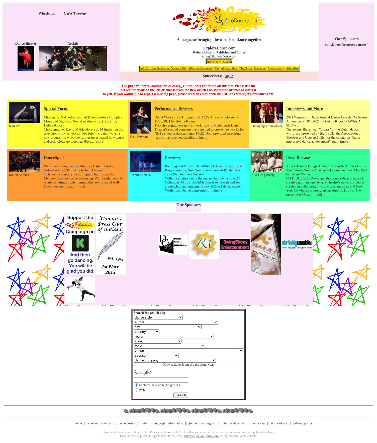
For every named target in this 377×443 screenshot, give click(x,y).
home (78, 423)
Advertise (292, 68)
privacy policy (303, 423)
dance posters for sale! (133, 423)
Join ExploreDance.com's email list (163, 68)
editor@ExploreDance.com (219, 56)
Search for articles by (149, 313)
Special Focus (56, 108)
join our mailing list (202, 423)
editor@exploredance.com (253, 94)
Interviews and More (304, 108)
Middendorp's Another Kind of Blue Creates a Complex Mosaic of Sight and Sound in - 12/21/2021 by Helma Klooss (83, 121)
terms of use (279, 423)
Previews (172, 157)
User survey (276, 68)
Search (227, 62)
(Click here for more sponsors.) (346, 44)
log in (229, 76)
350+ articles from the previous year (188, 364)
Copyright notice (226, 68)
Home (211, 62)
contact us (258, 423)
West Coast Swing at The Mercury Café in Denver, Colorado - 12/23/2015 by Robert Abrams (79, 168)
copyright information (168, 423)
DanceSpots (54, 157)
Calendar (260, 68)
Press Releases (298, 157)
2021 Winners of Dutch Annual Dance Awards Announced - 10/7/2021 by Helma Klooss (326, 119)
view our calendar (100, 423)
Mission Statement (200, 68)
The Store (245, 68)
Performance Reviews (174, 108)
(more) (99, 141)
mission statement (234, 423)
